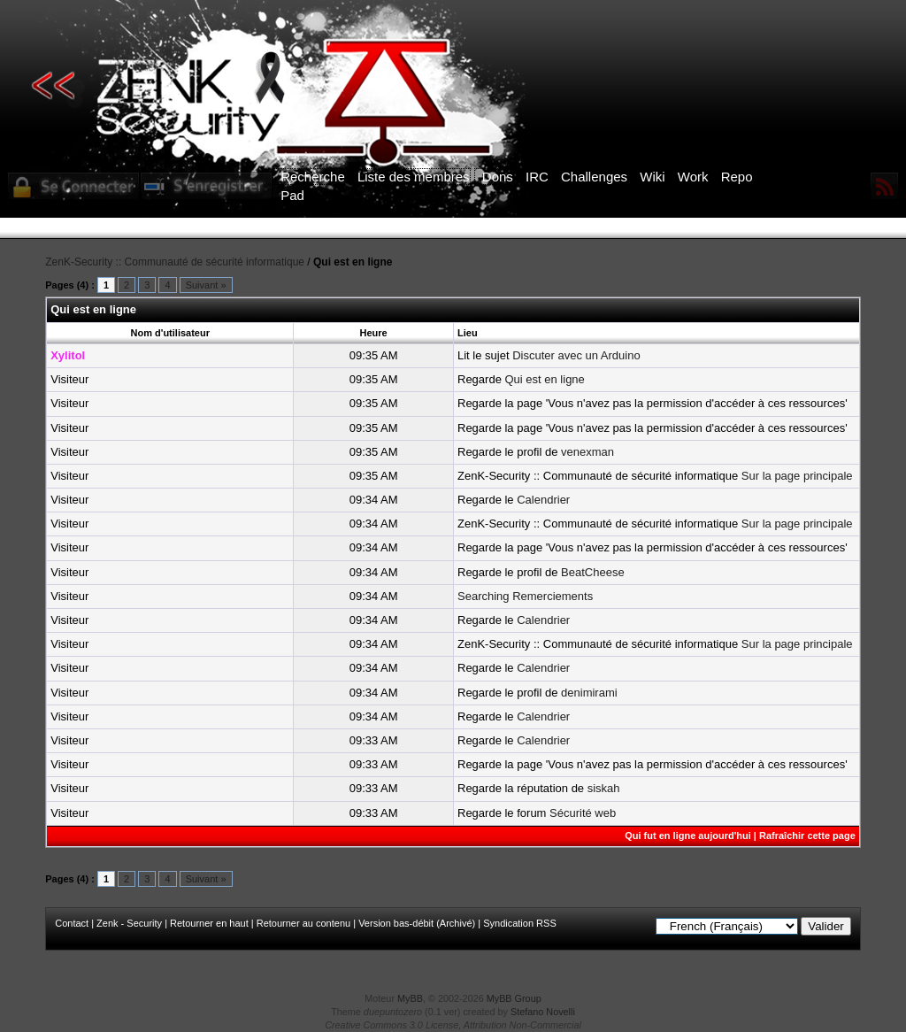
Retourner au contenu (303, 923)
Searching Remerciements (525, 596)
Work (693, 176)
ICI (758, 228)
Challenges (594, 176)
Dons (497, 176)
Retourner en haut (209, 923)
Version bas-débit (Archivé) (416, 923)
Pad (292, 195)
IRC (537, 176)
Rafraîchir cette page (807, 835)
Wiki (652, 176)
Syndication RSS (520, 923)
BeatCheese (593, 572)
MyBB (410, 998)
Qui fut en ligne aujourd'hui (688, 835)
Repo (737, 176)
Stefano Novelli (543, 1011)
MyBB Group (514, 998)
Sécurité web (582, 813)
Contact (71, 923)
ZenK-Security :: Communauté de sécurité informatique (174, 262)
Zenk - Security (129, 923)
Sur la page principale (797, 475)
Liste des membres (413, 176)
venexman (587, 451)
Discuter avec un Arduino (576, 355)
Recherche (312, 176)
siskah (603, 788)
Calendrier (543, 499)
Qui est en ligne (544, 379)
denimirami (589, 692)
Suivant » (206, 285)
